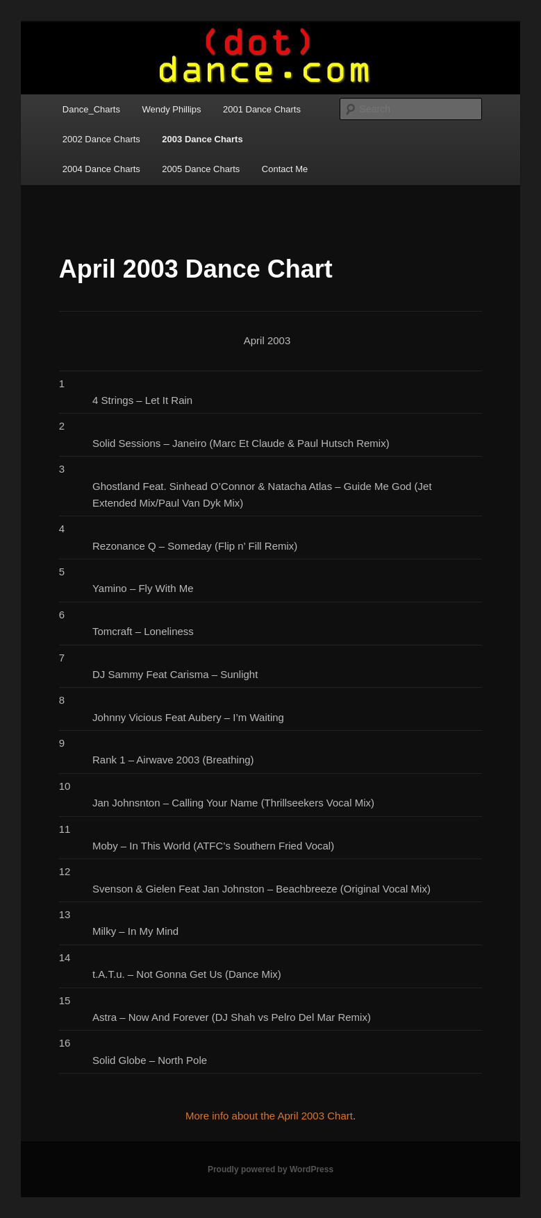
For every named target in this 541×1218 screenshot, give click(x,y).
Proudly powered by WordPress (270, 1169)
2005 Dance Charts (201, 169)
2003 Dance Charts (202, 139)
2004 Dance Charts (101, 169)
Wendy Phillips (171, 109)
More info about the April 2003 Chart (269, 1116)
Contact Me (285, 169)
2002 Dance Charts (101, 139)
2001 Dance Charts (262, 109)
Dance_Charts (91, 109)
